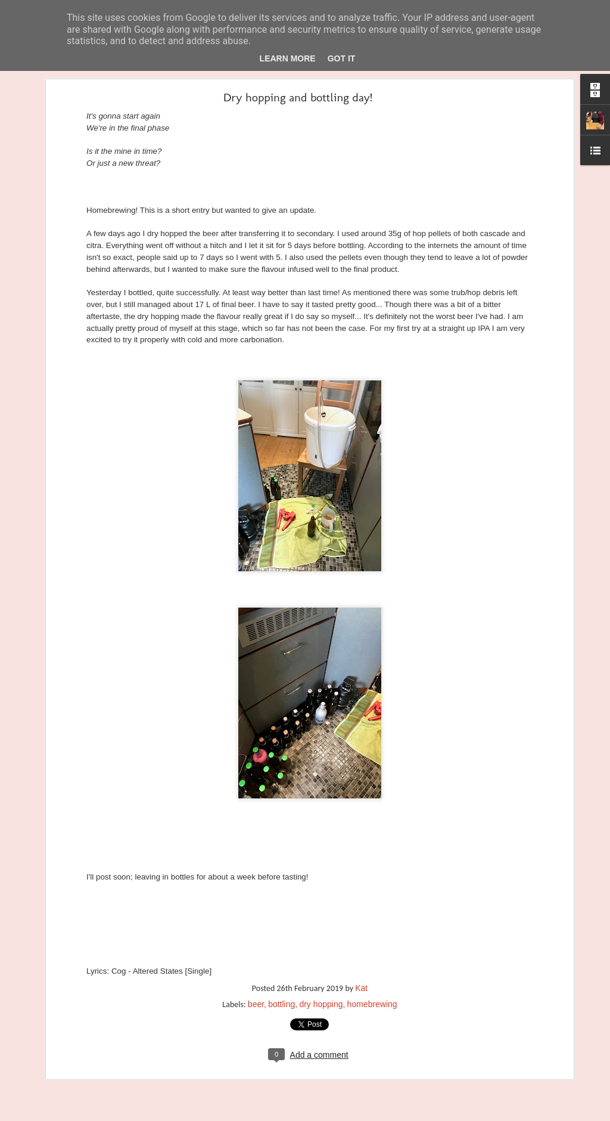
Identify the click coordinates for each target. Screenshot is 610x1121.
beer (256, 970)
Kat (361, 954)
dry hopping (321, 970)
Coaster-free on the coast (66, 1065)
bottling (281, 970)
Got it (342, 58)
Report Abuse (373, 1113)
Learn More (288, 58)
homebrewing (372, 970)
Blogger (337, 1113)
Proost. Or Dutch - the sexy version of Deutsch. (99, 1092)
